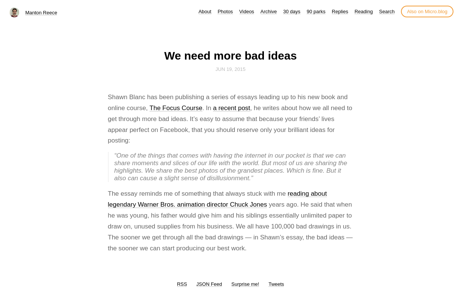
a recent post (231, 108)
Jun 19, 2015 (231, 69)
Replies (340, 11)
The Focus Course (176, 108)
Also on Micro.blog (427, 11)
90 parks (316, 11)
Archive (269, 11)
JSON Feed (209, 284)
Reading (364, 11)
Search (387, 11)
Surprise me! (245, 284)
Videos (246, 11)
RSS (182, 284)
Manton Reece (41, 12)
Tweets (276, 284)
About (205, 11)
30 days (292, 11)
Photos (225, 11)
